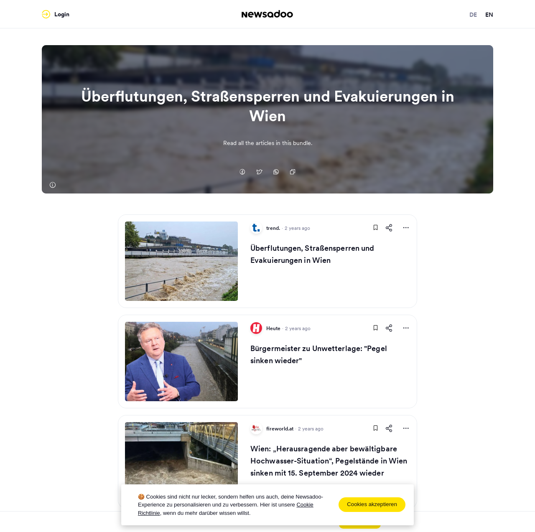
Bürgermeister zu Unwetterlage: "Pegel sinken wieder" (318, 354)
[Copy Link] (292, 172)
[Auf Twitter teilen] (259, 172)
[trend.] (52, 185)
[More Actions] (406, 227)
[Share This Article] (389, 227)
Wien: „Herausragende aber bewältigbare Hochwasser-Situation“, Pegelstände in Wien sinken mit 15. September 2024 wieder (328, 461)
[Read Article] (181, 261)
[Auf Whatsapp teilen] (276, 172)
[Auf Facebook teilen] (242, 172)
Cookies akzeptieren (372, 504)
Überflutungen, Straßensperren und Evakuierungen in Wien (312, 254)
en (489, 14)
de (473, 14)
